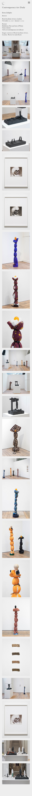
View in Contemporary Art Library (13, 29)
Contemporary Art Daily (13, 8)
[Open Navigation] (29, 2)
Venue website (6, 28)
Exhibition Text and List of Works (12, 26)
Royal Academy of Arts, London (12, 19)
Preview (4, 24)
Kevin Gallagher (7, 12)
